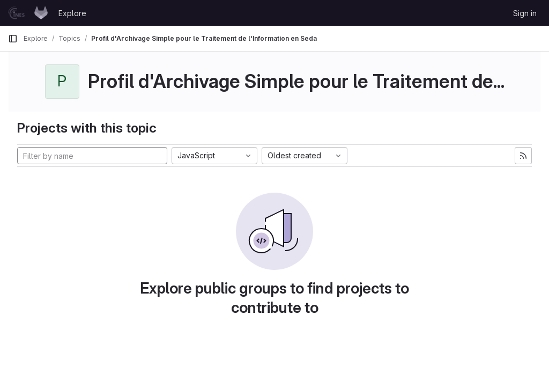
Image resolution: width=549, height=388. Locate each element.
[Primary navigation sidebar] (12, 38)
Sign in (525, 13)
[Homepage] (28, 12)
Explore (72, 13)
